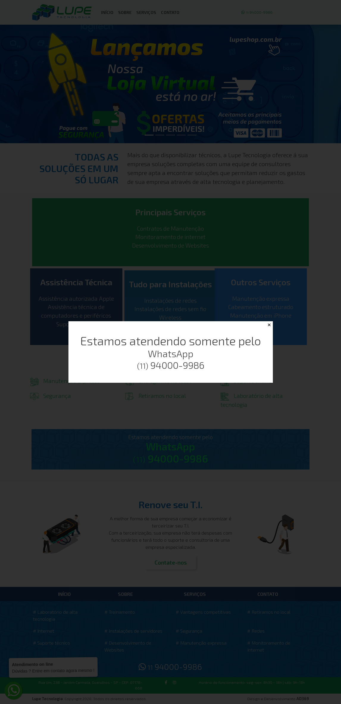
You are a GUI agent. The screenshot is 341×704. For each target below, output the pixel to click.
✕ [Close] (269, 324)
